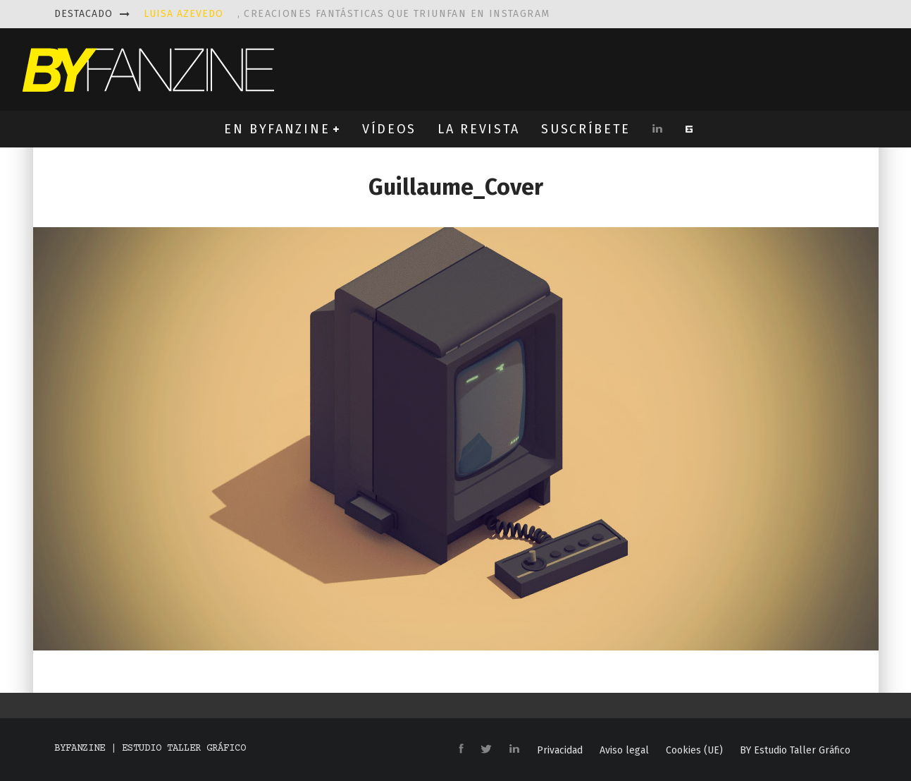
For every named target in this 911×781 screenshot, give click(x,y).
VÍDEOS (389, 129)
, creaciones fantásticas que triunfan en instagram (347, 14)
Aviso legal (624, 751)
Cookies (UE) (694, 751)
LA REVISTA (479, 129)
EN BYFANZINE (277, 129)
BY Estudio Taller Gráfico (795, 751)
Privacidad (560, 751)
